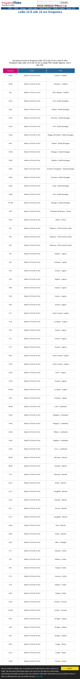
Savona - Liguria (60, 271)
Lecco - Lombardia (60, 449)
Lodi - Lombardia (61, 406)
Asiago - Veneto (60, 644)
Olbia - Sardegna (60, 542)
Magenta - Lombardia (60, 440)
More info (39, 676)
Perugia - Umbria (61, 619)
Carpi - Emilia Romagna (60, 186)
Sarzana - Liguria (61, 288)
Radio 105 (71, 8)
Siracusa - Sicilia (60, 576)
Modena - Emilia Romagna (60, 160)
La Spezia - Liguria (60, 322)
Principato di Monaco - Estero (60, 211)
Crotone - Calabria (60, 75)
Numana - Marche (60, 466)
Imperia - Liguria (61, 254)
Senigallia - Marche (60, 491)
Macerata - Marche (60, 457)
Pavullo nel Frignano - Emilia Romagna (60, 169)
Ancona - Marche (61, 508)
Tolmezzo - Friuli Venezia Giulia (61, 228)
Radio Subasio (45, 8)
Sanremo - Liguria (60, 262)
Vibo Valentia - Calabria (60, 92)
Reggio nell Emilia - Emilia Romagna (61, 135)
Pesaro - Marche (60, 483)
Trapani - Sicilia (60, 568)
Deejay (23, 8)
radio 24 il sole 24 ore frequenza (40, 12)
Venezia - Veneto (60, 661)
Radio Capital (59, 8)
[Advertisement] (44, 33)
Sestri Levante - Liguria (61, 313)
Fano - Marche (61, 525)
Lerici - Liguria (60, 372)
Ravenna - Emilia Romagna (60, 118)
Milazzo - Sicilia (60, 559)
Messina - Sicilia (60, 551)
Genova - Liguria (61, 296)
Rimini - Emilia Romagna (60, 109)
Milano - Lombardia (60, 432)
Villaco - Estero (60, 220)
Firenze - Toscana (61, 602)
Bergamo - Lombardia (60, 415)
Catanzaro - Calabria (61, 84)
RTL (10, 8)
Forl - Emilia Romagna (60, 101)
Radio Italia (33, 8)
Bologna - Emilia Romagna (60, 152)
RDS (16, 8)
